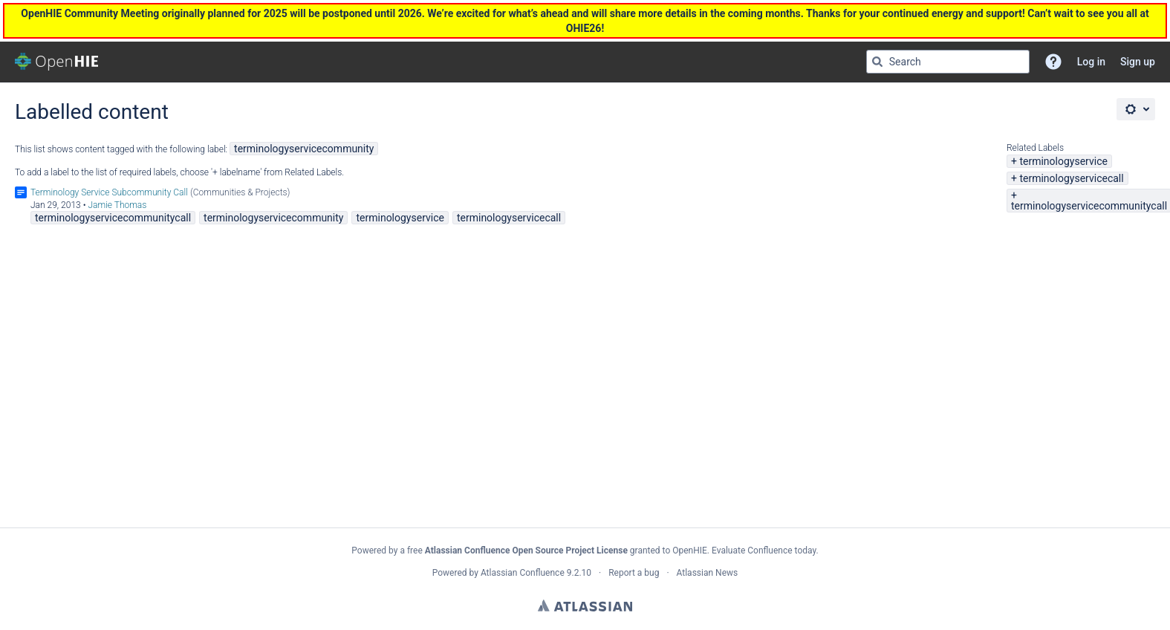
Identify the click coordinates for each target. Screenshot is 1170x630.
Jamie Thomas (117, 205)
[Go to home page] (56, 62)
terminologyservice (1063, 161)
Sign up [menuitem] (1137, 62)
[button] (1053, 62)
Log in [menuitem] (1091, 62)
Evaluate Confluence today (764, 550)
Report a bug (633, 573)
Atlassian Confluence (523, 573)
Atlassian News (707, 573)
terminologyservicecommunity (304, 149)
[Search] (877, 62)
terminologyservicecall (1071, 178)
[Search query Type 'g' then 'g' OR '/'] (948, 62)
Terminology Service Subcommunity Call (109, 192)
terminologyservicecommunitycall (1089, 206)
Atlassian (585, 605)
